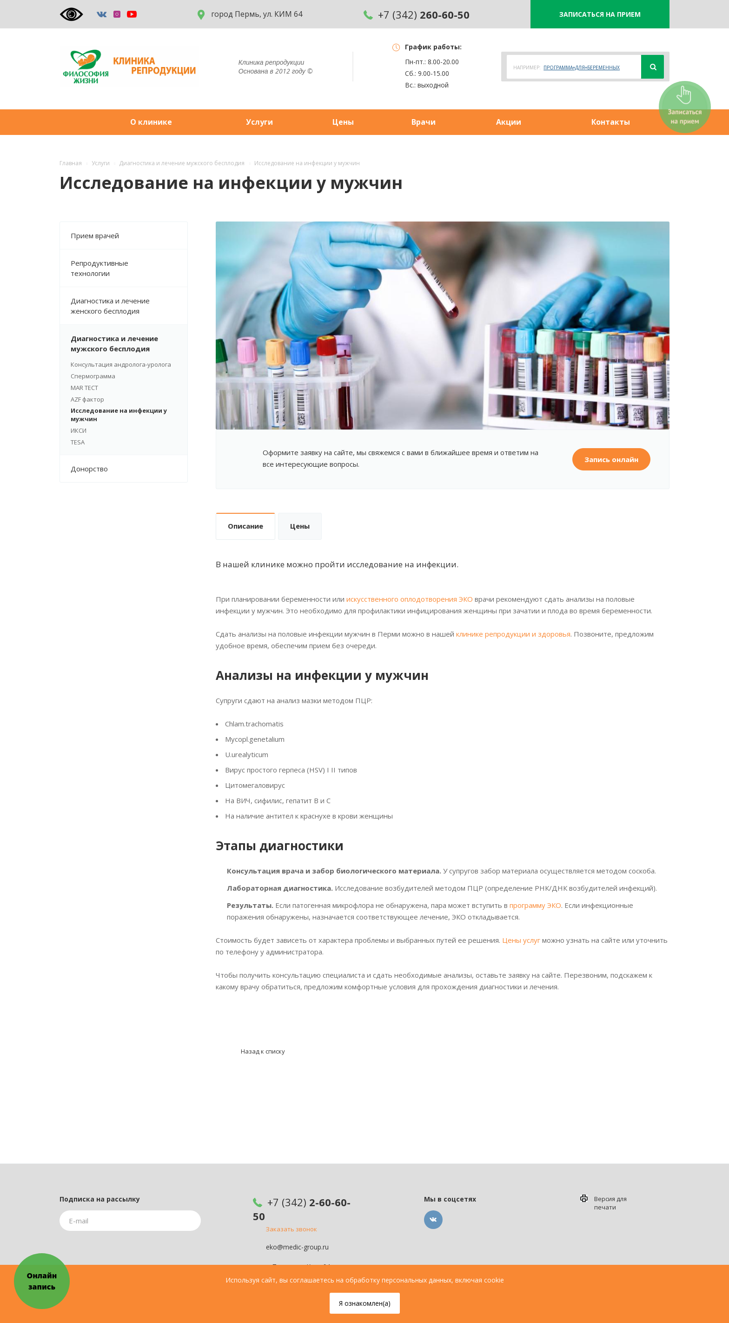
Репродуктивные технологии (129, 268)
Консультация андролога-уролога (121, 364)
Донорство (129, 468)
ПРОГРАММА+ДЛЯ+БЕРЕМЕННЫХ (581, 67)
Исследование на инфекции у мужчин (119, 414)
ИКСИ (78, 430)
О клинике (151, 122)
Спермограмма (93, 376)
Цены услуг (521, 940)
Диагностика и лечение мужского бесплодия (129, 343)
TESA (78, 442)
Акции (508, 122)
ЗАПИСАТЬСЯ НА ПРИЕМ (600, 14)
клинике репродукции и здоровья (513, 633)
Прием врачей (129, 235)
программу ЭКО (535, 905)
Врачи (423, 122)
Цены (343, 122)
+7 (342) (417, 14)
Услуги (259, 122)
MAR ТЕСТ (84, 387)
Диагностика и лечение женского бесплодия (129, 305)
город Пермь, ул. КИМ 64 (250, 14)
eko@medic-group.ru (297, 1247)
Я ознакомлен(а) (365, 1303)
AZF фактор (87, 399)
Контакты (610, 122)
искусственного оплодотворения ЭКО (409, 599)
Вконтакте (433, 1219)
